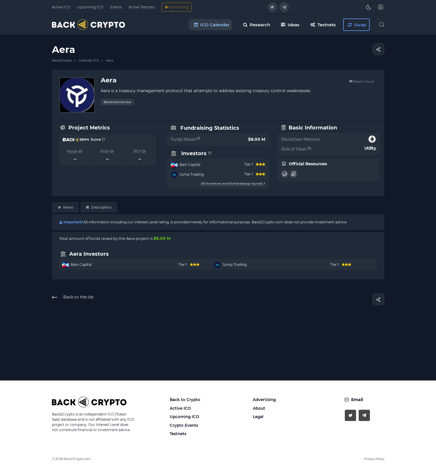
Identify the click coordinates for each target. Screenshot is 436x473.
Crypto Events (184, 425)
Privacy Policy (374, 459)
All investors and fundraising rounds (233, 183)
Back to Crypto (185, 399)
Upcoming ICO (184, 416)
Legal (258, 416)
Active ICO (180, 408)
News (65, 207)
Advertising (264, 399)
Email (357, 399)
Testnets (178, 433)
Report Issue (361, 81)
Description (98, 207)
